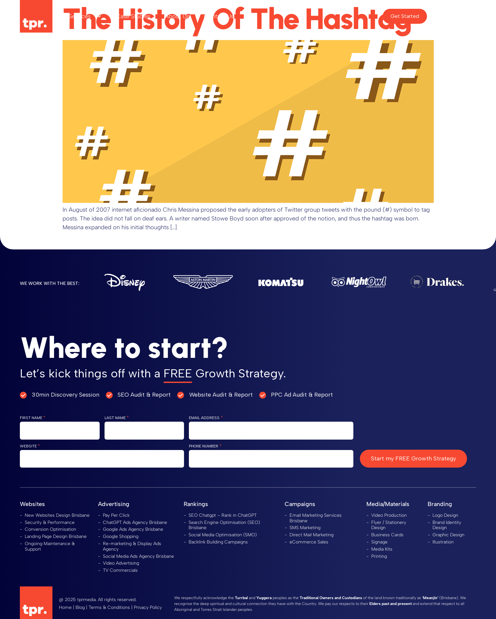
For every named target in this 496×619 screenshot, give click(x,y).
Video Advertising (121, 563)
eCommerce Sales (309, 542)
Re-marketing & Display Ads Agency (132, 546)
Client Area (454, 16)
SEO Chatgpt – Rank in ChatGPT (223, 515)
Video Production (389, 515)
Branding (440, 504)
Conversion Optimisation (50, 529)
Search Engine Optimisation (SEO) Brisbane (224, 525)
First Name (32, 417)
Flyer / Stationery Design (388, 525)
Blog (80, 607)
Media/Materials (387, 504)
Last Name (117, 417)
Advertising (113, 504)
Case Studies (133, 16)
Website (30, 446)
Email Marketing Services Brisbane (316, 518)
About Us (177, 16)
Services (85, 16)
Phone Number (205, 446)
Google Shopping (120, 536)
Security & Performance (50, 522)
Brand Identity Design (446, 525)
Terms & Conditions (109, 607)
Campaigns (300, 504)
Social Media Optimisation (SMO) (223, 535)
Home (65, 607)
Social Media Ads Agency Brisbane (138, 556)
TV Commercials (120, 570)
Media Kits (381, 549)
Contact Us (219, 16)
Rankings (196, 504)
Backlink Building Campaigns (218, 542)
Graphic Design (448, 535)
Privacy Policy (148, 607)
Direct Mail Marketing (311, 535)
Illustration (443, 542)
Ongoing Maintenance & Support (50, 546)
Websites (32, 504)
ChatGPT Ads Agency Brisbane (135, 522)
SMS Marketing (305, 527)
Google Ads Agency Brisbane (133, 529)
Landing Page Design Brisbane (56, 536)
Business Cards (387, 535)
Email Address (205, 417)
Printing (379, 556)
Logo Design (445, 515)
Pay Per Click (116, 515)
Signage (379, 542)
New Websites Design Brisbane (57, 515)
